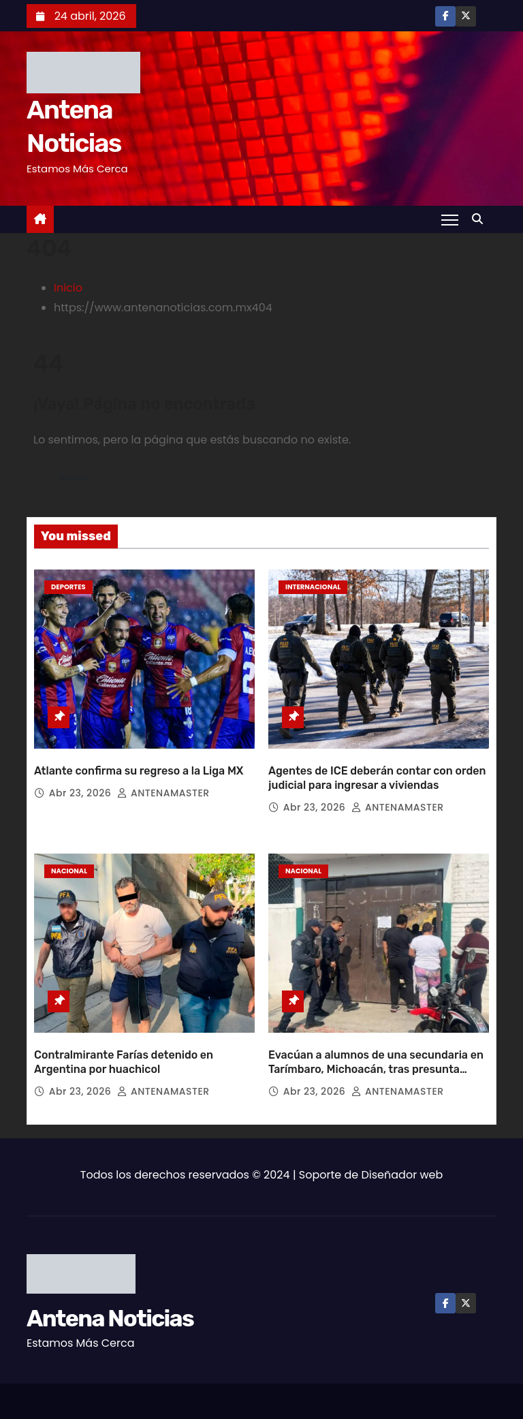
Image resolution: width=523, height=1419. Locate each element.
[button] (480, 219)
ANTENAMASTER (163, 784)
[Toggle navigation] (449, 219)
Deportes (68, 587)
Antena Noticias (110, 1301)
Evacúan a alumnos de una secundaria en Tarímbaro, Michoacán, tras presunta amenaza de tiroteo (376, 1052)
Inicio (68, 288)
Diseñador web (402, 1157)
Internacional (312, 587)
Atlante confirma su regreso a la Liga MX (138, 761)
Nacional (69, 862)
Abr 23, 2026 (81, 784)
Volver (75, 478)
